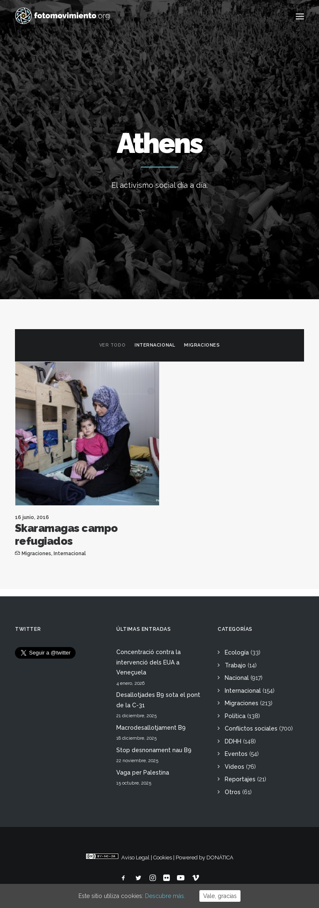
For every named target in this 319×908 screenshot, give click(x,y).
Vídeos (234, 766)
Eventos (236, 754)
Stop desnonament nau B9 (153, 750)
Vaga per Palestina (142, 772)
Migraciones (202, 345)
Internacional (155, 345)
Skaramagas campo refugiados (66, 534)
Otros (232, 792)
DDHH (233, 741)
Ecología (237, 652)
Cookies (162, 857)
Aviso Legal (135, 857)
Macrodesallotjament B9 (151, 727)
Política (235, 716)
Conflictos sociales (251, 728)
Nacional (237, 677)
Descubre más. (165, 896)
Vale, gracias (220, 896)
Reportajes (240, 779)
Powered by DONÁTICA (204, 857)
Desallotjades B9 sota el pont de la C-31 (158, 700)
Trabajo (235, 665)
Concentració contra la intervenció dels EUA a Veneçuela (148, 662)
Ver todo (112, 345)
